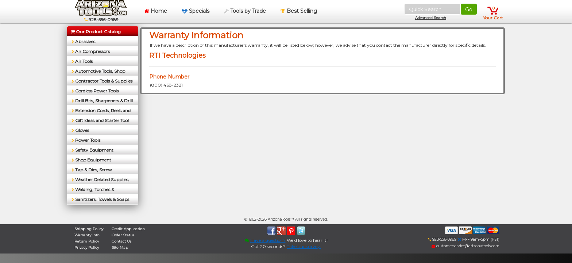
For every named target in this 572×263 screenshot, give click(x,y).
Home (155, 11)
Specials (195, 11)
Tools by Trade (245, 11)
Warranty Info (86, 235)
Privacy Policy (86, 247)
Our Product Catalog (96, 31)
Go (468, 9)
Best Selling (299, 11)
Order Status (123, 235)
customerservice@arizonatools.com (465, 246)
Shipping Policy (88, 228)
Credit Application (128, 228)
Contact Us (121, 241)
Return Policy (86, 241)
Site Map (120, 247)
